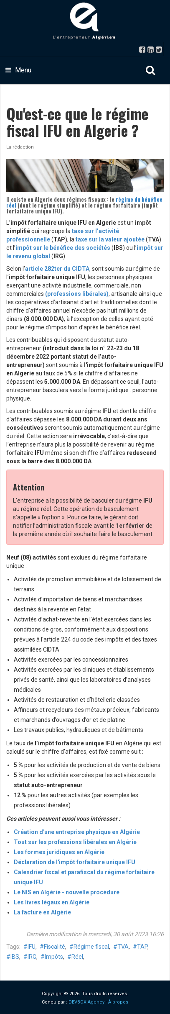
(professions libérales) (77, 293)
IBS (14, 956)
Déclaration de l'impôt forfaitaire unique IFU (74, 862)
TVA (123, 946)
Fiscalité (54, 946)
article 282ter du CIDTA (57, 268)
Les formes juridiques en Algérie (59, 852)
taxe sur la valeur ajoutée (111, 239)
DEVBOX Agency (86, 1002)
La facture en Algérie (42, 912)
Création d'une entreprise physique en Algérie (77, 832)
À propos (118, 1002)
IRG (32, 956)
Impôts (54, 956)
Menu (18, 70)
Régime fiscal (91, 946)
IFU (32, 946)
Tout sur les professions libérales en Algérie (75, 842)
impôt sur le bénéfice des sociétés (62, 247)
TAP (142, 946)
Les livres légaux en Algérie (51, 902)
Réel (77, 956)
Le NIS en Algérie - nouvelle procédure (66, 892)
